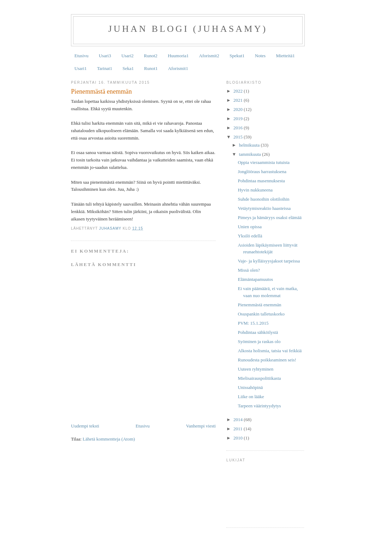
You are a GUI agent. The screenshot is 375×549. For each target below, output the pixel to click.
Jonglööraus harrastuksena (262, 171)
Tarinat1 (104, 68)
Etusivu (82, 55)
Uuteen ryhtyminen (255, 369)
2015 (238, 137)
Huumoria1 (178, 55)
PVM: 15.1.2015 (253, 323)
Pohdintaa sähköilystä (258, 332)
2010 (238, 438)
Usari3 (105, 55)
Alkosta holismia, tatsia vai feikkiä (270, 350)
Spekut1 (237, 55)
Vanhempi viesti (201, 426)
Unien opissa (250, 226)
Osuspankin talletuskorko (261, 314)
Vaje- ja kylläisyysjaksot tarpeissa (269, 261)
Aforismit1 (178, 68)
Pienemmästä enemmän (259, 304)
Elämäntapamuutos (255, 279)
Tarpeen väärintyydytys (259, 405)
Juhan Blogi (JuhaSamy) (188, 29)
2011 (238, 428)
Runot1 (150, 68)
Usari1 (81, 68)
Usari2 (127, 55)
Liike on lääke (251, 396)
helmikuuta (250, 145)
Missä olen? (249, 270)
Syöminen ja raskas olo (259, 341)
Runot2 (150, 55)
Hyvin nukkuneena (255, 190)
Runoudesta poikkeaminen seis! (267, 359)
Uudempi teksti (85, 426)
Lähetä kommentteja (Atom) (109, 439)
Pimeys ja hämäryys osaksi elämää (270, 217)
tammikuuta (250, 154)
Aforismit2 (209, 55)
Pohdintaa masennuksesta (261, 180)
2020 (238, 109)
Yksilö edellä (250, 235)
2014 (238, 419)
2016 (238, 127)
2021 (238, 100)
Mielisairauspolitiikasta (259, 378)
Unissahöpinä (250, 387)
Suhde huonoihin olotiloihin (263, 199)
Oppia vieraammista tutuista (264, 162)
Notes (260, 55)
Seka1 (128, 68)
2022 (238, 91)
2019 (238, 118)
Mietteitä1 (285, 55)
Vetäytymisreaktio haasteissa (264, 208)
